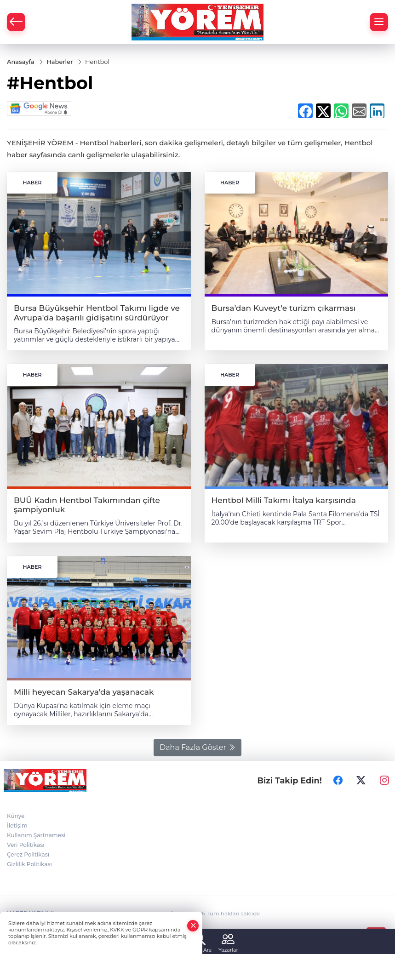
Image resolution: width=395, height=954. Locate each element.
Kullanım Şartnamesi (36, 835)
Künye (15, 815)
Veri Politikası (26, 844)
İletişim (17, 825)
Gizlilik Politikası (29, 864)
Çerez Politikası (28, 854)
